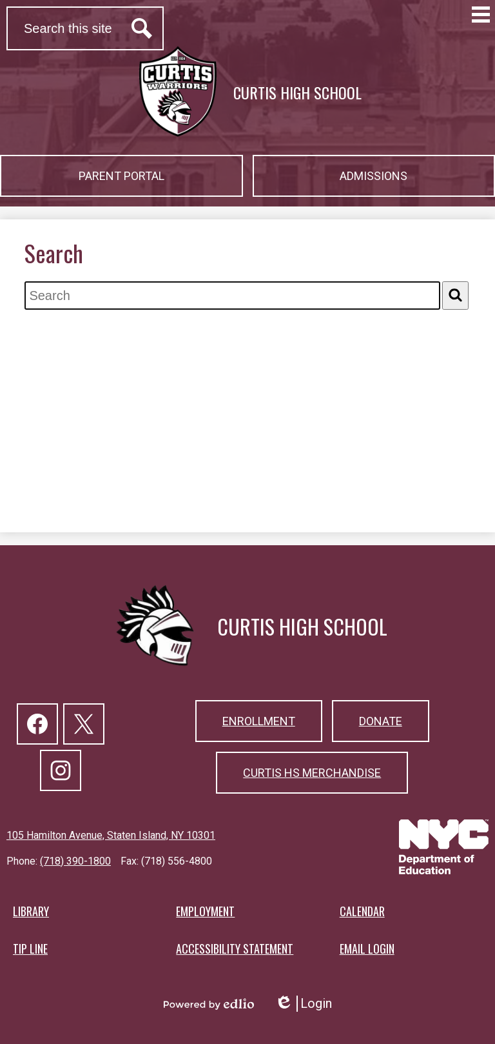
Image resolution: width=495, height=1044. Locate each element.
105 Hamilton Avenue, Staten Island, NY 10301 (110, 835)
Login (303, 1004)
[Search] (455, 295)
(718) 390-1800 (75, 861)
